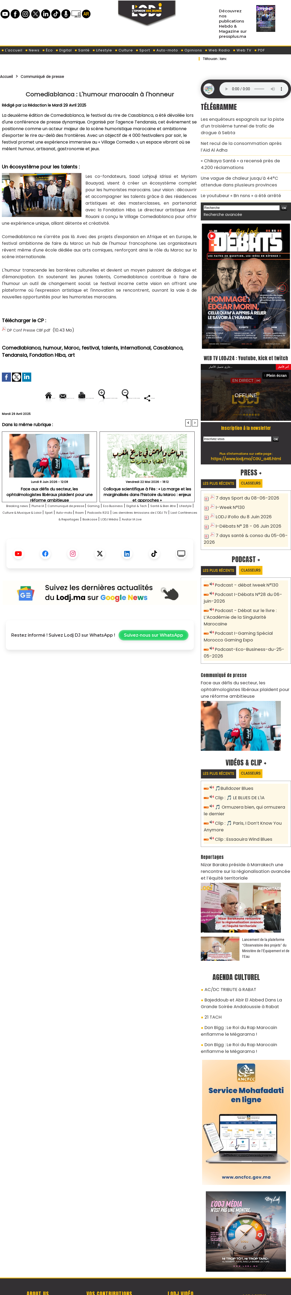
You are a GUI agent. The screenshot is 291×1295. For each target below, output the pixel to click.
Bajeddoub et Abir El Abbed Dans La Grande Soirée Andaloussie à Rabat (243, 968)
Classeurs (258, 477)
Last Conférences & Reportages (132, 536)
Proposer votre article (109, 1263)
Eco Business (147, 523)
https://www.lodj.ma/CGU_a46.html (246, 452)
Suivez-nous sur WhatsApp (153, 659)
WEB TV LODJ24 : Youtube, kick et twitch (246, 345)
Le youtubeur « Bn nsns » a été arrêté (235, 179)
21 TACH (212, 980)
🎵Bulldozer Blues (232, 762)
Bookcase (179, 536)
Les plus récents (221, 477)
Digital (64, 50)
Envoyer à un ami (51, 397)
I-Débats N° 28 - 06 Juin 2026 (244, 518)
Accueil (8, 76)
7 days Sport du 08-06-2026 (243, 492)
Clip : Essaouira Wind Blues (240, 810)
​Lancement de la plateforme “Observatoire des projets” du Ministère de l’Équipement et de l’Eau (265, 915)
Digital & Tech (178, 523)
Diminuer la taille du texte (86, 415)
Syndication (159, 1288)
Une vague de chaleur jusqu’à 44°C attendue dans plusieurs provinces (243, 167)
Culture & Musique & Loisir (90, 530)
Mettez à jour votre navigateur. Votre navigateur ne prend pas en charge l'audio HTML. (253, 89)
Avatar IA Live (114, 543)
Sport (143, 50)
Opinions (191, 50)
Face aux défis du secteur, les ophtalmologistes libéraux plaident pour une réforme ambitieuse (49, 508)
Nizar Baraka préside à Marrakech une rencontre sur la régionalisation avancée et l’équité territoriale (245, 840)
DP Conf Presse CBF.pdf (32, 330)
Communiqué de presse (53, 76)
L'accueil (11, 50)
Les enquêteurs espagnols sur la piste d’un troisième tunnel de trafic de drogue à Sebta (242, 121)
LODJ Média (84, 543)
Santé (82, 50)
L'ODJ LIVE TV (180, 1263)
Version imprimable (102, 397)
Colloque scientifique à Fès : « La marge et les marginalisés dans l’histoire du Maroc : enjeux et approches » (147, 510)
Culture (124, 50)
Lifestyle (102, 50)
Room (168, 530)
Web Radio (217, 50)
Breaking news (20, 523)
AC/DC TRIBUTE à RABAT (227, 956)
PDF (259, 50)
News (32, 50)
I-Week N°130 (229, 501)
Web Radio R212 (254, 1265)
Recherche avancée (220, 198)
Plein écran (278, 368)
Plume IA (48, 523)
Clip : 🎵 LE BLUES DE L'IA (237, 771)
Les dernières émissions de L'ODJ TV (57, 536)
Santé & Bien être (20, 530)
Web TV (242, 50)
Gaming (122, 523)
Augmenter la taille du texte (164, 397)
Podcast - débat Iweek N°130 (244, 578)
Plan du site (132, 1288)
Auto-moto (165, 50)
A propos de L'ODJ (37, 1263)
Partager (134, 415)
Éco (47, 50)
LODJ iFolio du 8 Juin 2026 (240, 510)
